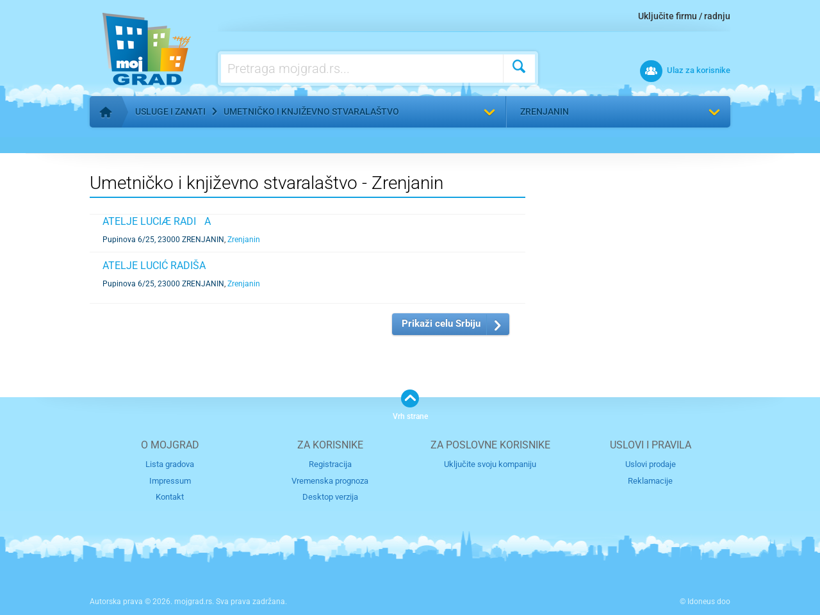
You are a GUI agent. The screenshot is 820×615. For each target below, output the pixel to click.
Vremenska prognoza (329, 481)
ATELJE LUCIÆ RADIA (156, 221)
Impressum (170, 481)
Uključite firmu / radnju (684, 16)
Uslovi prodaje (650, 464)
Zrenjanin (544, 111)
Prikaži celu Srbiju (441, 323)
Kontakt (170, 497)
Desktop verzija (330, 497)
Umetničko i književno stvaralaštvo (311, 111)
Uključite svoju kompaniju (490, 464)
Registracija (330, 464)
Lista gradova (169, 464)
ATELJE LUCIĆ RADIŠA (154, 265)
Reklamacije (650, 481)
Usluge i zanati (170, 111)
